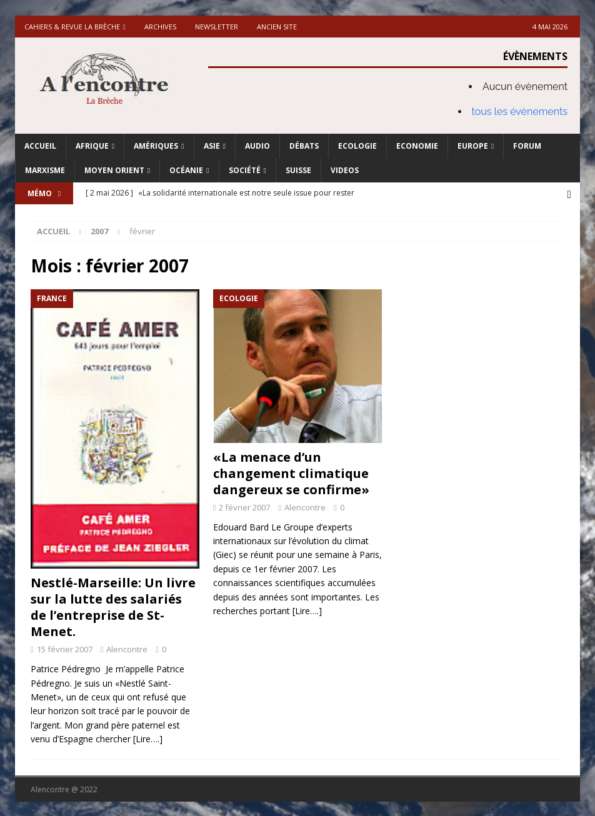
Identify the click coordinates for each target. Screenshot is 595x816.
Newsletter (216, 26)
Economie (417, 146)
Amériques (156, 146)
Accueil (40, 146)
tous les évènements (520, 111)
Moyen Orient (114, 170)
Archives (160, 26)
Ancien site (277, 26)
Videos (345, 170)
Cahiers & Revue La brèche (72, 26)
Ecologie (357, 146)
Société (245, 170)
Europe (473, 146)
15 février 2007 (64, 648)
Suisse (298, 170)
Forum (527, 146)
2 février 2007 (244, 506)
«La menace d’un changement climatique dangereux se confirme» (291, 472)
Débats (304, 146)
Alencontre (127, 648)
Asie (212, 146)
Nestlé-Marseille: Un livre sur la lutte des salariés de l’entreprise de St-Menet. (113, 606)
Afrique (92, 146)
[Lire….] (147, 738)
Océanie (186, 170)
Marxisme (45, 170)
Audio (257, 146)
